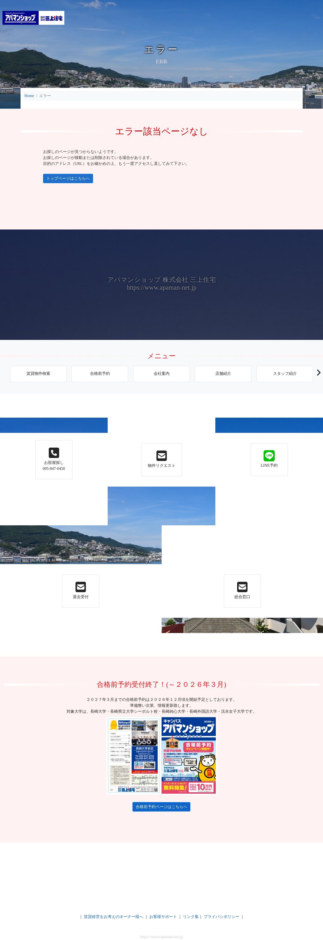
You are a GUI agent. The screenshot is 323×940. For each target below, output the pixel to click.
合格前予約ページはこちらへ (158, 806)
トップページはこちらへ (25, 178)
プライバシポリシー (221, 917)
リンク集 (191, 917)
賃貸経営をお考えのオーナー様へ (113, 917)
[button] (318, 374)
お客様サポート (163, 917)
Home (29, 96)
